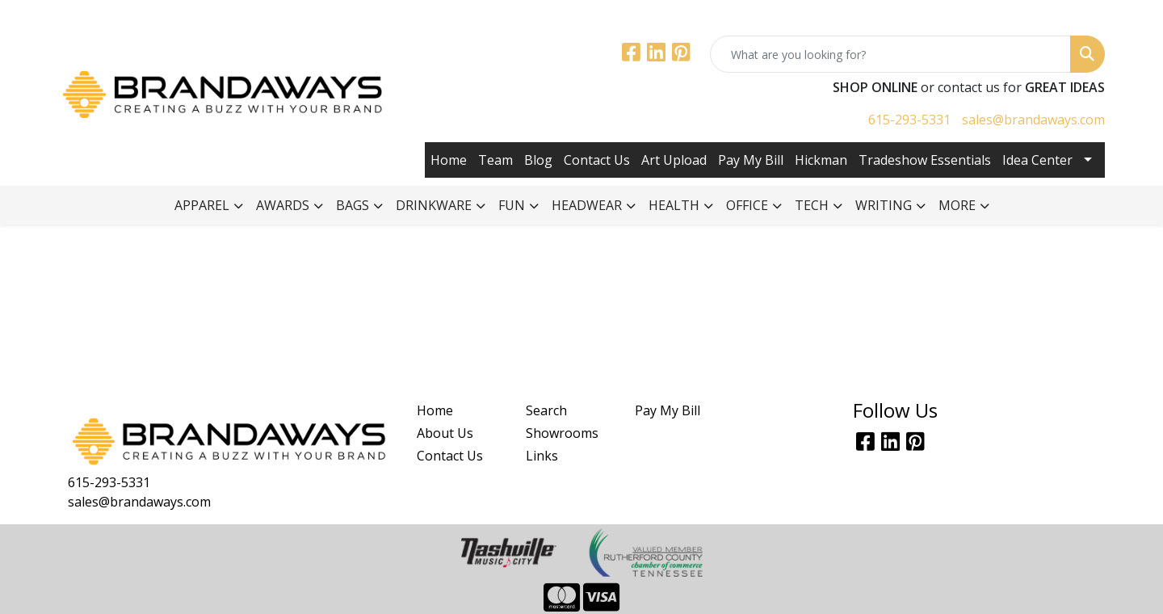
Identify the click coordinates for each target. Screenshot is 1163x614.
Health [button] (674, 205)
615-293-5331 (909, 119)
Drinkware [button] (434, 205)
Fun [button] (511, 205)
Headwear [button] (587, 205)
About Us (445, 433)
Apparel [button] (201, 205)
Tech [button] (812, 205)
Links (542, 456)
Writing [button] (883, 205)
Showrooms (562, 433)
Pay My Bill (750, 160)
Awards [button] (282, 205)
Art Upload (674, 160)
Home (448, 160)
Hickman (821, 160)
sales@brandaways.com (1033, 119)
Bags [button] (352, 205)
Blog (538, 160)
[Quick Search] (890, 54)
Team (495, 160)
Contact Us (597, 160)
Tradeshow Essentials (925, 160)
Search (546, 410)
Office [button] (747, 205)
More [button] (957, 205)
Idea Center (1037, 160)
